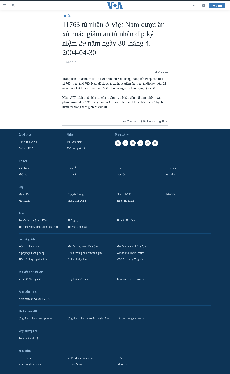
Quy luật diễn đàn (78, 279)
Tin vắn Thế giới (77, 227)
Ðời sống (122, 174)
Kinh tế (121, 168)
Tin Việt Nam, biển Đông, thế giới (38, 227)
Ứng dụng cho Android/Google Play (88, 318)
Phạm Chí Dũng (77, 201)
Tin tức (66, 16)
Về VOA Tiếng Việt (30, 279)
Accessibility (75, 364)
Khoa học (171, 168)
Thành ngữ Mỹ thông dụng (132, 246)
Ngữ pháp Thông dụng (31, 253)
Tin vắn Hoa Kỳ (126, 220)
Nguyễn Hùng (76, 194)
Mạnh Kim (25, 194)
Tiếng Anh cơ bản (29, 246)
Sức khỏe (171, 174)
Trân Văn (171, 194)
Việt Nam (24, 168)
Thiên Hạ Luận (125, 201)
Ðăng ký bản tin (28, 142)
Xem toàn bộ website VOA (34, 299)
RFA (119, 358)
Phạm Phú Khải (125, 194)
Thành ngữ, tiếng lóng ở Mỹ (84, 246)
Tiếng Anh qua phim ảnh (33, 259)
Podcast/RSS (26, 148)
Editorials (122, 364)
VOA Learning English (130, 259)
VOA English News (30, 364)
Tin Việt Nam (74, 142)
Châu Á (72, 168)
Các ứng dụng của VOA (130, 318)
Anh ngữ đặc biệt (77, 259)
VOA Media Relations (80, 358)
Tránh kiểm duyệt (29, 338)
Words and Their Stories (130, 253)
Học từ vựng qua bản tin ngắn (85, 253)
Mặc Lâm (24, 201)
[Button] (161, 72)
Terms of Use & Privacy (130, 279)
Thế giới (23, 174)
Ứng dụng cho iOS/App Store (35, 318)
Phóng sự (73, 220)
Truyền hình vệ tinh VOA (33, 220)
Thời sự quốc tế (76, 148)
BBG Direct (25, 358)
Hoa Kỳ (72, 174)
